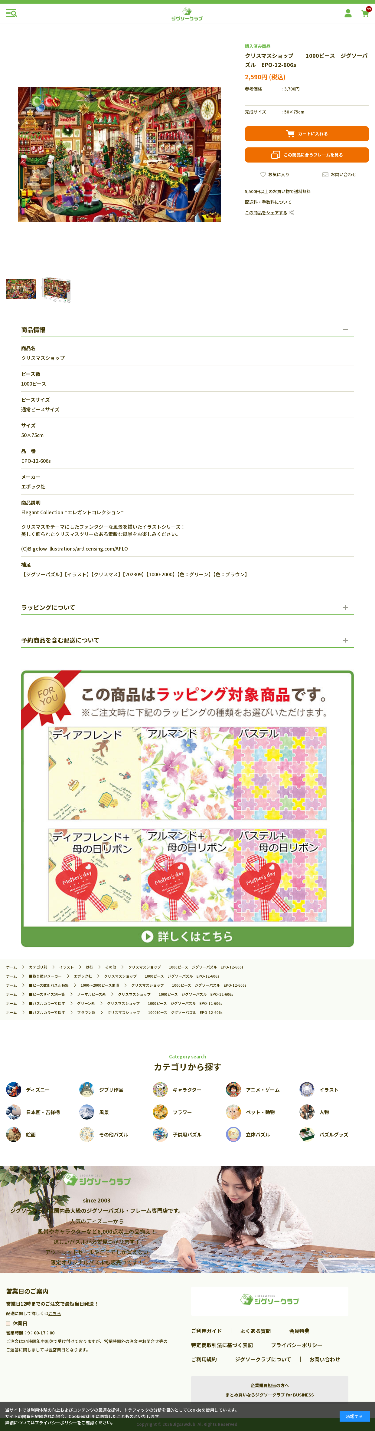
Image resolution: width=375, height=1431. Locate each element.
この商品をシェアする (266, 212)
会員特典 (299, 1330)
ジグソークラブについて (263, 1359)
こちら (54, 1313)
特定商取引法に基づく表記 (222, 1345)
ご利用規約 (204, 1359)
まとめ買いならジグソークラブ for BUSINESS (270, 1395)
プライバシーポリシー (296, 1345)
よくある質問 (255, 1330)
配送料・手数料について (268, 202)
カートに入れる (313, 133)
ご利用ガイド (206, 1330)
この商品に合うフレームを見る (313, 155)
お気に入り (278, 174)
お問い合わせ (343, 174)
